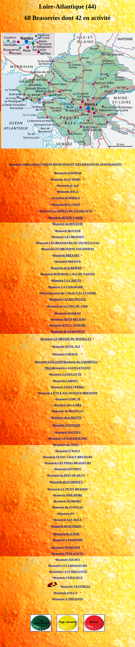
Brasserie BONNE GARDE (66, 217)
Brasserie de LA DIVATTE (68, 331)
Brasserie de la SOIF (67, 533)
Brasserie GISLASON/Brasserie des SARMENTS (66, 361)
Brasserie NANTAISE (66, 425)
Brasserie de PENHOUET (66, 482)
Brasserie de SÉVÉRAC (67, 526)
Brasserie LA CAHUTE (67, 280)
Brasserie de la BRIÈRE (66, 268)
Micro (49, 368)
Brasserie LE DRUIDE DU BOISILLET (66, 338)
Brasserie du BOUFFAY (68, 223)
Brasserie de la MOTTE (67, 417)
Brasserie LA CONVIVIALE (68, 299)
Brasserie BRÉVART (66, 255)
